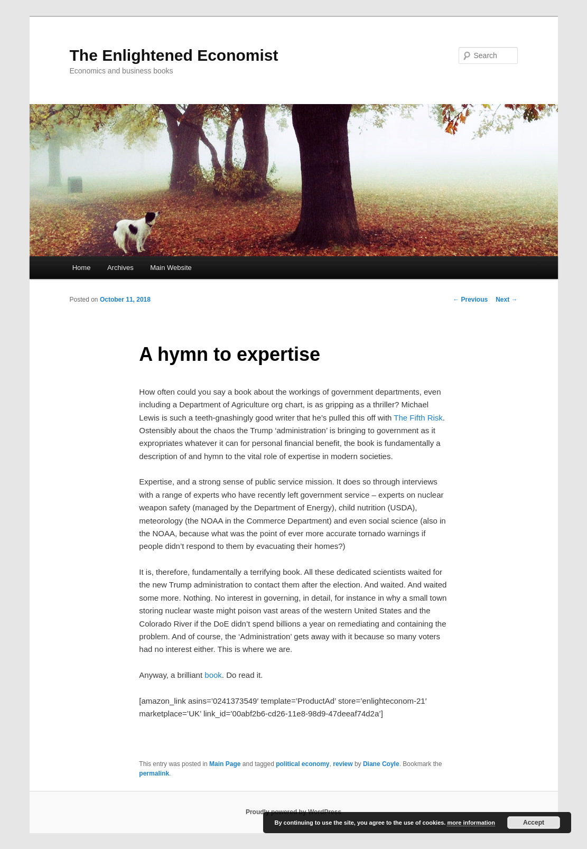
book (213, 674)
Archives (120, 268)
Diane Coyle (381, 764)
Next (506, 299)
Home (81, 268)
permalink (154, 773)
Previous (470, 299)
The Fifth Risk (418, 417)
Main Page (224, 764)
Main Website (171, 268)
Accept (533, 822)
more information (471, 822)
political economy (302, 764)
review (342, 764)
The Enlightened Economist (174, 55)
